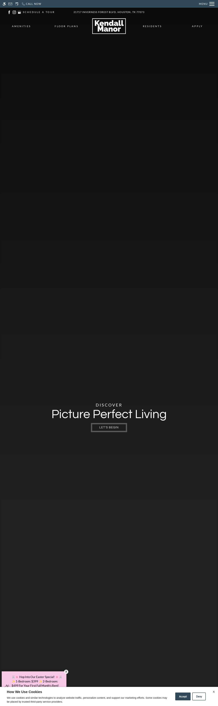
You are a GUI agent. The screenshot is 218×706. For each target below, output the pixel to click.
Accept (183, 696)
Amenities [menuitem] (21, 26)
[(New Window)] (9, 12)
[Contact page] (10, 4)
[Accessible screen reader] (4, 4)
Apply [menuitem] (197, 26)
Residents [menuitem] (152, 26)
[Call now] (31, 4)
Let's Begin (109, 427)
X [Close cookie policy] (214, 691)
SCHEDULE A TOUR (39, 12)
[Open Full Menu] (207, 4)
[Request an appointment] (16, 4)
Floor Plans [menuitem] (66, 26)
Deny (199, 696)
